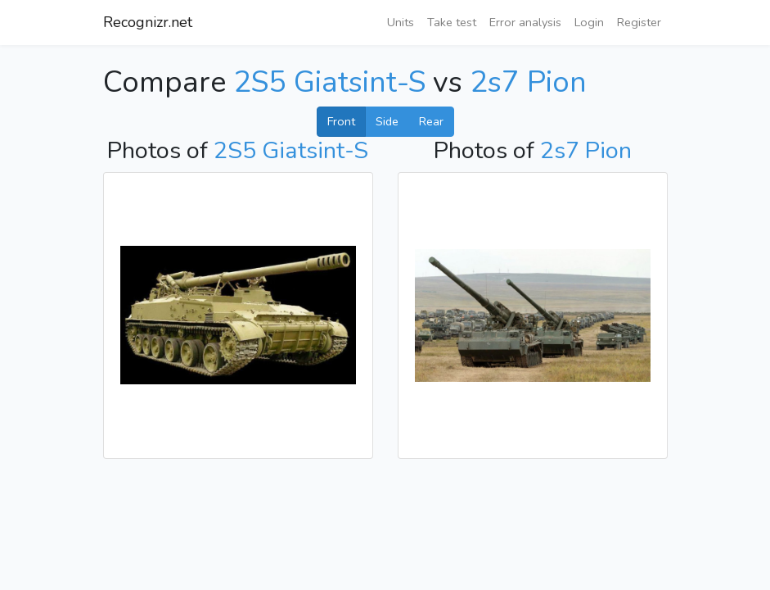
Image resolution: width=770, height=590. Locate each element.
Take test (451, 22)
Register (639, 22)
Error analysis (525, 22)
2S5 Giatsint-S (329, 82)
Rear (431, 121)
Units (400, 22)
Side (387, 121)
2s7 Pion (528, 82)
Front (341, 121)
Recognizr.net (147, 22)
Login (589, 22)
